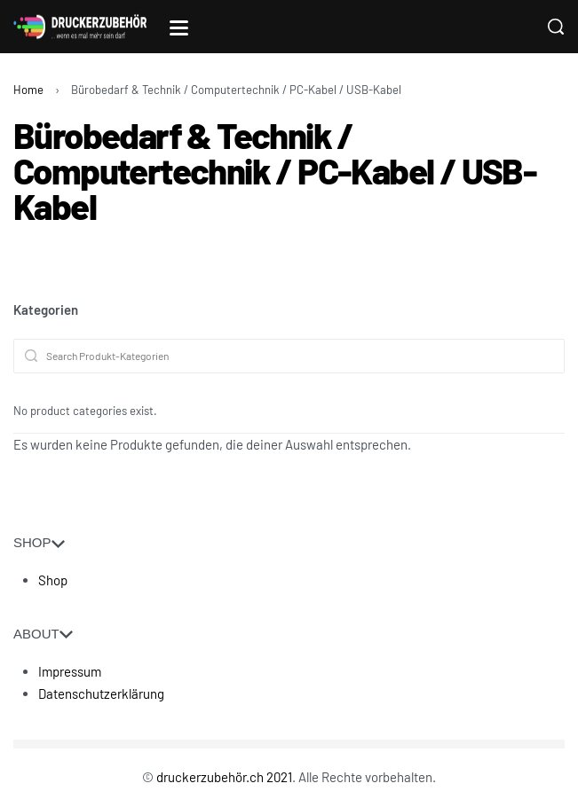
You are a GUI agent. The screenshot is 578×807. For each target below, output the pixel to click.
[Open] (179, 28)
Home (28, 89)
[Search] (556, 26)
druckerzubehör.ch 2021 (224, 777)
